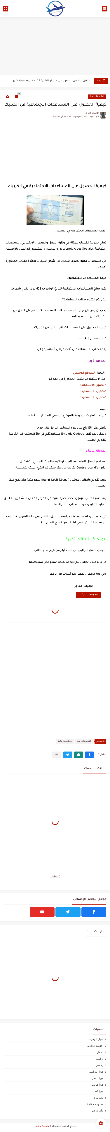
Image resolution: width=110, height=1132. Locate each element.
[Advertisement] (55, 46)
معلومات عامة (65, 741)
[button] (89, 755)
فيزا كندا (98, 1091)
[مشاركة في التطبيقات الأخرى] (56, 755)
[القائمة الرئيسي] (104, 8)
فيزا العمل (97, 1078)
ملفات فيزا (97, 1110)
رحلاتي (99, 1065)
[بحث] (5, 8)
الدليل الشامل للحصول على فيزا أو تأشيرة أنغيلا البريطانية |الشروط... (50, 80)
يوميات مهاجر (41, 1126)
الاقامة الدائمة (97, 96)
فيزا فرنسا (97, 1084)
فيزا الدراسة (96, 1071)
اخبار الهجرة (96, 1039)
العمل (100, 1052)
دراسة (99, 1058)
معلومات (98, 1097)
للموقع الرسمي (83, 373)
